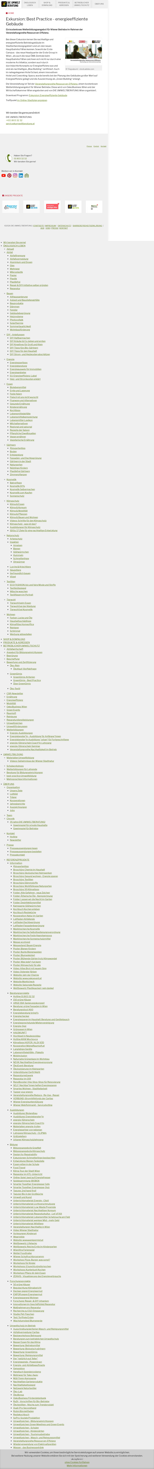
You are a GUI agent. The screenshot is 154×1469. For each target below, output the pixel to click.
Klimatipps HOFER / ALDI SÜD (28, 1042)
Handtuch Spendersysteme (27, 1371)
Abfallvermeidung (19, 259)
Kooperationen (17, 800)
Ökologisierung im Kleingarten (28, 1069)
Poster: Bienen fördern (24, 948)
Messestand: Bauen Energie (27, 945)
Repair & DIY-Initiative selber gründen (29, 285)
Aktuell (10, 249)
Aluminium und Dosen (21, 262)
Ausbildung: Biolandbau (25, 1113)
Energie (10, 359)
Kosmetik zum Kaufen (21, 492)
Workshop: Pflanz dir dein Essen (29, 1273)
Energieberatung (18, 366)
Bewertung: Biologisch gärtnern (29, 1348)
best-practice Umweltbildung (22, 776)
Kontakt (63, 228)
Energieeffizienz (15, 700)
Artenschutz (16, 538)
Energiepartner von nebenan (27, 1130)
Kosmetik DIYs (17, 486)
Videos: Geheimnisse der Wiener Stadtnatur (32, 761)
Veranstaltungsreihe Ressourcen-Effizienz (56, 84)
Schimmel (15, 631)
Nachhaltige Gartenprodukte (27, 1381)
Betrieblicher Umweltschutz (81, 4)
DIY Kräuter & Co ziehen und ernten (27, 341)
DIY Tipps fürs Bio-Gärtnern (24, 348)
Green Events (13, 710)
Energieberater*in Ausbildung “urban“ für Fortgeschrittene (39, 739)
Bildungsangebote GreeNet (27, 1148)
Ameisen (17, 545)
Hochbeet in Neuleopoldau (26, 1036)
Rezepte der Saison (20, 430)
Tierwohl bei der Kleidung (23, 606)
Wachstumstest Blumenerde (27, 1320)
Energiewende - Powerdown (27, 1362)
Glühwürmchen (21, 552)
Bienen (16, 548)
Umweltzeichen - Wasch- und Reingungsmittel (36, 1437)
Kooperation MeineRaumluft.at (29, 1046)
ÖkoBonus (18, 1395)
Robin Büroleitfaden (23, 1411)
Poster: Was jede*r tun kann (27, 962)
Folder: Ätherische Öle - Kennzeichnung (33, 896)
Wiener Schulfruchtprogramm (28, 1256)
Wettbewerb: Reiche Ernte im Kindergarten (35, 1246)
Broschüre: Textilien (23, 879)
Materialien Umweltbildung (20, 757)
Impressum (50, 226)
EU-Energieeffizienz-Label (23, 376)
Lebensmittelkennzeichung (24, 417)
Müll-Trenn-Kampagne (24, 1378)
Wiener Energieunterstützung (28, 1102)
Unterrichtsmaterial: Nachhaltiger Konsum (34, 1210)
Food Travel (19, 1167)
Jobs (48, 228)
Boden (13, 451)
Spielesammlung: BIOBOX (26, 1181)
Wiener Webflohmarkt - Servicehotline (32, 1105)
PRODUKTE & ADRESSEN (16, 642)
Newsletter (15, 840)
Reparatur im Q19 (22, 1078)
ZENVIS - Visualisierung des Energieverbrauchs (37, 1276)
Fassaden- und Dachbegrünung (26, 458)
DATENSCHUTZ (64, 226)
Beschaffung (13, 659)
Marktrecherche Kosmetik (26, 929)
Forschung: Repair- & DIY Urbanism (31, 1301)
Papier (13, 275)
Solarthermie (16, 323)
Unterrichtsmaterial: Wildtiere (28, 1223)
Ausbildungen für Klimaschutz (25, 527)
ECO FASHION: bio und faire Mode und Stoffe (33, 585)
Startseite (38, 226)
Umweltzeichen (14, 723)
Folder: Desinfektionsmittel (27, 902)
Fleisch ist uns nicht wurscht (24, 397)
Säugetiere (15, 570)
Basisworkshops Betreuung (27, 1335)
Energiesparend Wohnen (25, 1297)
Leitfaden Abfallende (24, 919)
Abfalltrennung (17, 255)
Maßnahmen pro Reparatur (27, 1307)
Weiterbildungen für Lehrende (22, 769)
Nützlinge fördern (19, 468)
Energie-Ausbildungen (21, 733)
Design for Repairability (25, 1154)
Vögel (13, 576)
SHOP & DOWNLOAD (14, 639)
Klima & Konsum (18, 507)
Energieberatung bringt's (25, 1013)
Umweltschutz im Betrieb (23, 1325)
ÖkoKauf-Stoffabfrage (24, 669)
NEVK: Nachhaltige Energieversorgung (32, 1062)
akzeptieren (77, 1459)
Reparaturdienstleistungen (20, 720)
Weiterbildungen (15, 729)
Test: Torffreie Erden (23, 1317)
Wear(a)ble (18, 1237)
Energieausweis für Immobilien (25, 369)
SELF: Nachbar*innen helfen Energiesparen (35, 1085)
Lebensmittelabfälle (20, 413)
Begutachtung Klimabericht (27, 1288)
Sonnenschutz (17, 496)
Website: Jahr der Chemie (26, 975)
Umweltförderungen (17, 726)
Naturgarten (16, 464)
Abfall (10, 252)
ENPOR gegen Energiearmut (27, 1294)
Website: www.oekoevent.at (27, 978)
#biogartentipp (17, 448)
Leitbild (14, 794)
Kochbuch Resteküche (24, 912)
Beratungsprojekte (19, 993)
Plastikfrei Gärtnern (20, 471)
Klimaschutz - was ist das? (23, 524)
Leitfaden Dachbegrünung (26, 922)
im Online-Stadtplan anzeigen (32, 100)
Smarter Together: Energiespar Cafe (31, 1184)
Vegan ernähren (18, 436)
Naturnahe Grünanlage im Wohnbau (31, 1059)
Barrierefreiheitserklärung (87, 226)
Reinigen (14, 627)
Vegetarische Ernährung (22, 440)
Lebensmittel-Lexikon (21, 420)
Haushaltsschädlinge (20, 621)
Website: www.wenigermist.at (28, 1240)
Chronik (11, 818)
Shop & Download (47, 4)
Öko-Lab (17, 1391)
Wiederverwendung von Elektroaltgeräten (34, 1444)
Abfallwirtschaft (15, 649)
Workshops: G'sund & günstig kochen (32, 1266)
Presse (54, 228)
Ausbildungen (17, 1110)
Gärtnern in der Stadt (20, 461)
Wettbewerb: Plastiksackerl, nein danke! (33, 988)
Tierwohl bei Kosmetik (21, 609)
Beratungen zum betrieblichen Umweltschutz (36, 1339)
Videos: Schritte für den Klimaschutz (28, 520)
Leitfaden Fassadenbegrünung (28, 925)
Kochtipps (15, 410)
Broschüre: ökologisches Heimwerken (32, 873)
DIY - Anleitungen (15, 334)
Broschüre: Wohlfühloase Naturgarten (32, 886)
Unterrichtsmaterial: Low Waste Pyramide (34, 1207)
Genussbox (19, 1368)
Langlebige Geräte (22, 1049)
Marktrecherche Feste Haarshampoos (32, 935)
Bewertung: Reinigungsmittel (28, 1355)
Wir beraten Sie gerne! (14, 242)
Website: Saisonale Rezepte (27, 985)
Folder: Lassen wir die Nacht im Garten (32, 899)
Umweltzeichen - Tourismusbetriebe (31, 1434)
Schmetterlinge (21, 558)
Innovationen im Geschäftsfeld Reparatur (34, 1304)
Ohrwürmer (19, 562)
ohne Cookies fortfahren (77, 1462)
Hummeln (18, 555)
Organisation (13, 787)
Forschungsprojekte (20, 1281)
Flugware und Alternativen (23, 400)
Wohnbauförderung (20, 329)
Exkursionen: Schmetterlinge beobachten (34, 1157)
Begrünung (12, 655)
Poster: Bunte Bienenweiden (27, 952)
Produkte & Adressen (64, 4)
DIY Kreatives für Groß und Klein (26, 344)
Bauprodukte (16, 303)
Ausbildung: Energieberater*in (28, 1116)
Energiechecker (21, 1016)
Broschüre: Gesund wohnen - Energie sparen (35, 876)
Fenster (14, 310)
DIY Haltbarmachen (20, 338)
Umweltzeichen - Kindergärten (28, 1431)
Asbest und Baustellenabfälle (25, 300)
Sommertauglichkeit (20, 326)
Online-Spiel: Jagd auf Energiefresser (31, 1177)
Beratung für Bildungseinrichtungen (25, 772)
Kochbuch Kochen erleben (26, 909)
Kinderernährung (18, 407)
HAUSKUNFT (20, 1032)
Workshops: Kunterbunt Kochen (29, 1269)
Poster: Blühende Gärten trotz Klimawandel (35, 958)
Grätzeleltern (20, 1136)
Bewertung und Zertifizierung (21, 662)
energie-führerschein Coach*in (28, 1123)
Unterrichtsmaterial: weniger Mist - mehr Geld (36, 1220)
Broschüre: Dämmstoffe (25, 883)
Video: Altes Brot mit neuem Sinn (29, 968)
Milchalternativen (19, 423)
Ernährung (12, 697)
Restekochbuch (21, 1414)
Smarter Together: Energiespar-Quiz (31, 1187)
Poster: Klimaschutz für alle (27, 965)
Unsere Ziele (16, 790)
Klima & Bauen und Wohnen (24, 517)
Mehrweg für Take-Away (25, 1375)
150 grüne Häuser (22, 999)
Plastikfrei (15, 282)
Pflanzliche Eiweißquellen (23, 433)
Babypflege (16, 483)
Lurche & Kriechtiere (20, 566)
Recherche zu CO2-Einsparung (28, 1311)
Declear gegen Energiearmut (27, 1291)
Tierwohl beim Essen (20, 603)
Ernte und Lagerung (20, 390)
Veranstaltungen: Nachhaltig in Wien (31, 1227)
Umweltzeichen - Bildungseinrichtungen (33, 1421)
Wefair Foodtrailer (22, 1253)
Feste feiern (16, 394)
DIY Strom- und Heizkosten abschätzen (30, 354)
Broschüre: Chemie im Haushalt (29, 869)
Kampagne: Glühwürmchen (27, 906)
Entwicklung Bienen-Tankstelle (28, 1161)
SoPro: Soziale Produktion (26, 1418)
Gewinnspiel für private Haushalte (30, 825)
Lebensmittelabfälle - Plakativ (28, 1052)
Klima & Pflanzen (18, 514)
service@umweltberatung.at (20, 123)
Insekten (14, 542)
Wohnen (11, 614)
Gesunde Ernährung (20, 404)
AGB (42, 228)
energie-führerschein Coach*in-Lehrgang (31, 743)
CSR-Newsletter (15, 693)
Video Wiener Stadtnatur (25, 1230)
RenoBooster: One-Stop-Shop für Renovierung (36, 1082)
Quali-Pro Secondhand (24, 1408)
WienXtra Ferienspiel (23, 1250)
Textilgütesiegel (18, 588)
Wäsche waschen (19, 591)
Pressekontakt (17, 855)
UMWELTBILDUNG (13, 754)
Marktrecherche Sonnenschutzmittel (32, 939)
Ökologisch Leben (30, 4)
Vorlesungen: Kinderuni (25, 1233)
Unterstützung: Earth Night (26, 1072)
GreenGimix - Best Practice (27, 680)
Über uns (99, 4)
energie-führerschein (23, 1120)
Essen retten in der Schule (26, 1164)
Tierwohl (11, 599)
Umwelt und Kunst (22, 1197)
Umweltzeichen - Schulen (26, 1427)
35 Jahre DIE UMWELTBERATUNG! (27, 822)
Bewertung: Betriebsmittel (26, 1345)
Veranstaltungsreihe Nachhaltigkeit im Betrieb (33, 749)
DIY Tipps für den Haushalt (23, 351)
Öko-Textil (15, 688)
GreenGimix (16, 673)
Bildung (14, 1144)
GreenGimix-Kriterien (24, 677)
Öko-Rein (15, 665)
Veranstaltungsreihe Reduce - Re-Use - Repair (36, 1095)
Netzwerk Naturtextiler (25, 1388)
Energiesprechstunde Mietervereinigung (33, 1022)
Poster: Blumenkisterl (24, 955)
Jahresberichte (17, 804)
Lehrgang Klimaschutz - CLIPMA (30, 1133)
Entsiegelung (16, 455)
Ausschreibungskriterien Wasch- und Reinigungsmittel (41, 1329)
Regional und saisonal (21, 427)
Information (16, 863)
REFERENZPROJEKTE (18, 860)
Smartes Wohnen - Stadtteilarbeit (30, 1088)
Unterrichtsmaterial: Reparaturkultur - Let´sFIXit (37, 1213)
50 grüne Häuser (21, 1284)
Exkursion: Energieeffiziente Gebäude (48, 95)
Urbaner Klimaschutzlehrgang (28, 1139)
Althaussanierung (19, 297)
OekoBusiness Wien (17, 706)
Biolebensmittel (18, 387)
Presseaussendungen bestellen (25, 851)
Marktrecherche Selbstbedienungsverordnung (36, 932)
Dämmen (14, 306)
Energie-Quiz (19, 1026)
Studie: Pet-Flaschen (23, 1314)
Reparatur (15, 288)
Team (9, 815)
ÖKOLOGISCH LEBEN (14, 245)
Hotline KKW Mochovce (25, 1039)
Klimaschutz (13, 501)
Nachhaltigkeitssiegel (24, 1385)
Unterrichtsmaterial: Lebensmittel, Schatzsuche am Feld (41, 1217)
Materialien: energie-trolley (27, 1126)
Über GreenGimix (22, 683)
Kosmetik (11, 479)
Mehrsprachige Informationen (22, 779)
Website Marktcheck (23, 981)
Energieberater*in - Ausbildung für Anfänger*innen (35, 736)
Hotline (13, 836)
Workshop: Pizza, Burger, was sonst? (31, 1260)
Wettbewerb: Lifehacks (25, 1243)
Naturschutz (13, 535)
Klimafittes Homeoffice (22, 624)
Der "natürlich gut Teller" (25, 1358)
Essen (10, 384)
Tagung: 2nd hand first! (24, 1190)
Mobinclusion (20, 1055)
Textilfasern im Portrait (21, 594)
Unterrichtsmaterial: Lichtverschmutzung (34, 1204)
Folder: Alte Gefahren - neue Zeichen (31, 892)
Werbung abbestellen (21, 634)
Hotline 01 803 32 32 (24, 996)
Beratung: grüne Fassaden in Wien (30, 1006)
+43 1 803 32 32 (14, 120)
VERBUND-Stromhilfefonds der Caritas (33, 1098)
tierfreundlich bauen (20, 573)
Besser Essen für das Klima (26, 1342)
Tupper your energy (23, 1092)
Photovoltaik (16, 320)
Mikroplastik (16, 272)
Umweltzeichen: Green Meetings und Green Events (38, 1424)
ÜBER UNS (8, 784)
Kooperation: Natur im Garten (28, 915)
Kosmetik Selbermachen (22, 489)
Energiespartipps (18, 362)
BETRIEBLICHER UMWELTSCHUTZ (21, 646)
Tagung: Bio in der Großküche (28, 1194)
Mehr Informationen (77, 1465)
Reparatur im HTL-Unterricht (27, 1174)
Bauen (10, 293)
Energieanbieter (18, 372)
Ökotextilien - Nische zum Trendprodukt (33, 1404)
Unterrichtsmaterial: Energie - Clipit (31, 1200)
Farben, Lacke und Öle (21, 618)
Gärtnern (11, 445)
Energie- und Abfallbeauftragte (29, 1365)
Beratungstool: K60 (23, 1009)
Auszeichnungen (18, 807)
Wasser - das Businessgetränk (28, 1447)
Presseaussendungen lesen (24, 848)
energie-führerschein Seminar (25, 746)
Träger (13, 797)
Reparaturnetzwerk (23, 1075)
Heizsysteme (16, 316)
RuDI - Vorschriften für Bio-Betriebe (31, 1401)
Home (11, 13)
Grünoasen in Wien (22, 1029)
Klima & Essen (17, 504)
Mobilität (11, 703)
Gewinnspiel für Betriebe (25, 828)
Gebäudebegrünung (20, 313)
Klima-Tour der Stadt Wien (26, 1171)
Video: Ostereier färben (25, 971)
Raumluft (11, 713)
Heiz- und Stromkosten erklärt (25, 379)
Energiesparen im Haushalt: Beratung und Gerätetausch (41, 1019)
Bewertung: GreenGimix (25, 1352)
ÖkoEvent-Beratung (23, 1065)
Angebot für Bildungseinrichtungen (24, 652)
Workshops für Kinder (24, 1263)
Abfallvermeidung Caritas (26, 1332)
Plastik (13, 278)
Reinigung (12, 716)
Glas (12, 265)
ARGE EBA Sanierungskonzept (29, 1003)
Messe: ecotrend (21, 942)
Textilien (11, 581)
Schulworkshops (15, 766)
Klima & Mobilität (19, 511)
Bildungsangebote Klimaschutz (29, 1151)
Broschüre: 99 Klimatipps (26, 889)
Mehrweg (15, 269)
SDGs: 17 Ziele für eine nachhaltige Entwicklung (34, 530)
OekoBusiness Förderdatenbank (29, 1398)
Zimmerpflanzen (18, 474)
